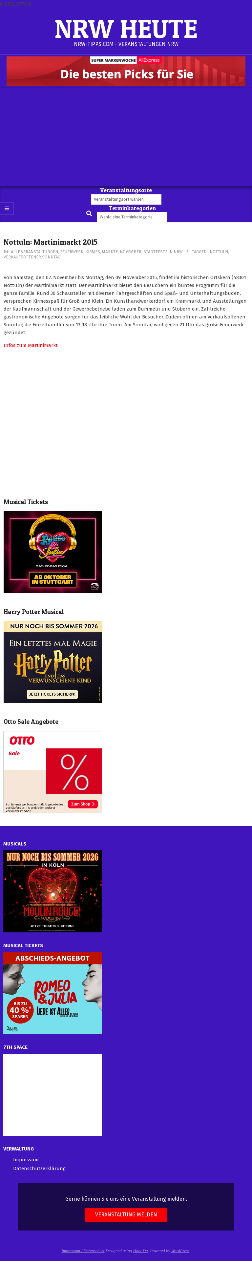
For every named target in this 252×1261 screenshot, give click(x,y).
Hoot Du (140, 1250)
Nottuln (219, 251)
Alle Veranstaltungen (34, 251)
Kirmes (92, 251)
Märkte (110, 251)
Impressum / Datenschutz (83, 1250)
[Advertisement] (126, 137)
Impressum (26, 1160)
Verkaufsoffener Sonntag (32, 256)
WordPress (180, 1250)
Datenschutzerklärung (39, 1168)
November (130, 251)
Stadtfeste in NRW (163, 251)
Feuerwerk (71, 251)
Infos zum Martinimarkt (31, 345)
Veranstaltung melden (126, 1214)
